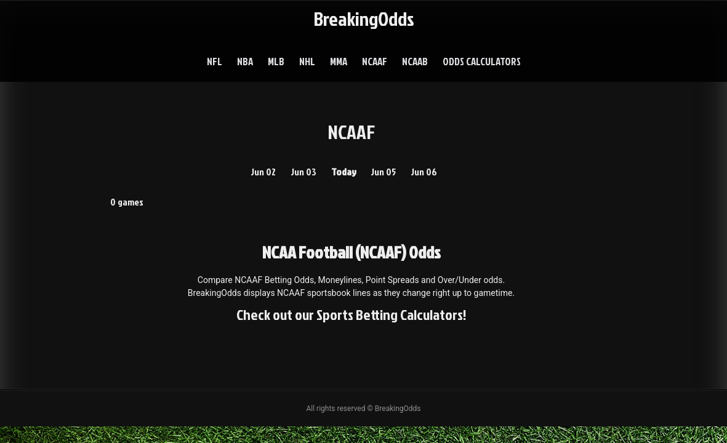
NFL (214, 61)
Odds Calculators (482, 61)
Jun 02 (263, 171)
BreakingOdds (363, 18)
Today (343, 171)
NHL (307, 61)
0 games (126, 202)
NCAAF (374, 61)
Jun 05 (383, 171)
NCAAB (415, 61)
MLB (276, 61)
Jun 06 (424, 171)
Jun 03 (303, 171)
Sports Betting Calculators (389, 314)
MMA (338, 61)
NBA (245, 61)
